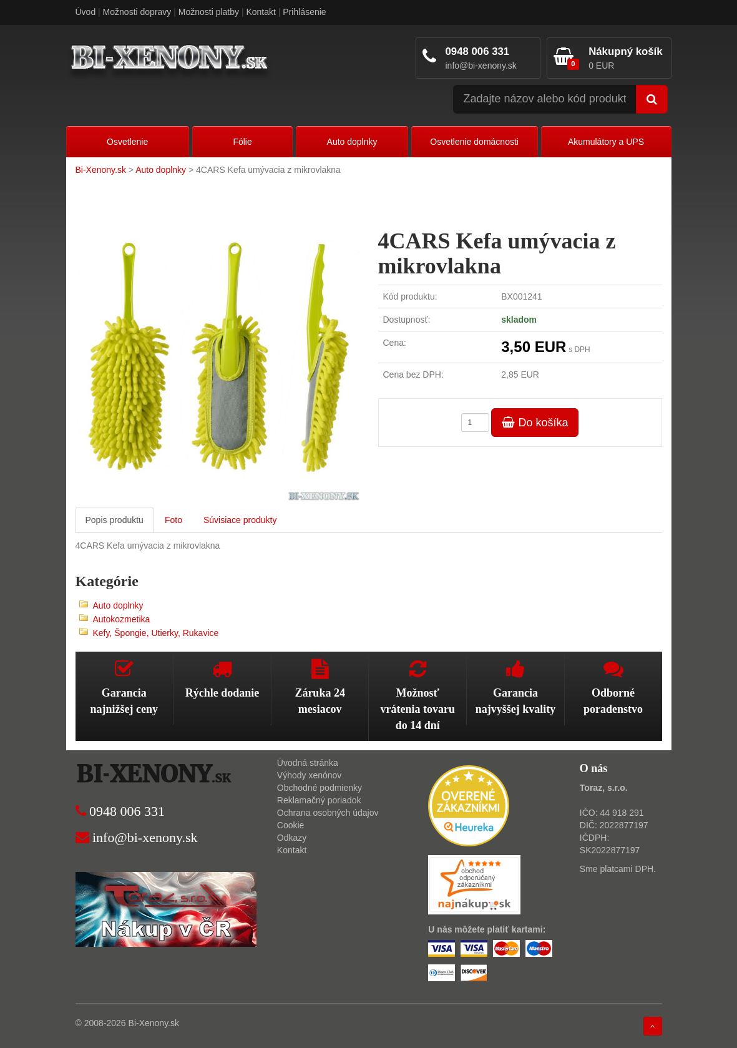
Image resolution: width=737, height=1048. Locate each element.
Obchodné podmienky (319, 788)
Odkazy (291, 838)
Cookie (291, 825)
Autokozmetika (121, 619)
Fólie (242, 142)
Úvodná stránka (307, 763)
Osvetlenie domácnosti (474, 142)
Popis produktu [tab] (114, 520)
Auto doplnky (352, 142)
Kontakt (260, 12)
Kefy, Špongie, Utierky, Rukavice (156, 633)
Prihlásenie (304, 12)
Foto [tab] (173, 520)
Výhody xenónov (309, 775)
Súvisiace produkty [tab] (240, 520)
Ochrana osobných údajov (328, 813)
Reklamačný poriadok (319, 800)
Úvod (86, 12)
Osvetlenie (127, 142)
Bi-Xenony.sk (101, 170)
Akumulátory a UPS (606, 142)
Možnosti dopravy (137, 12)
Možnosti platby (208, 12)
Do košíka (535, 422)
